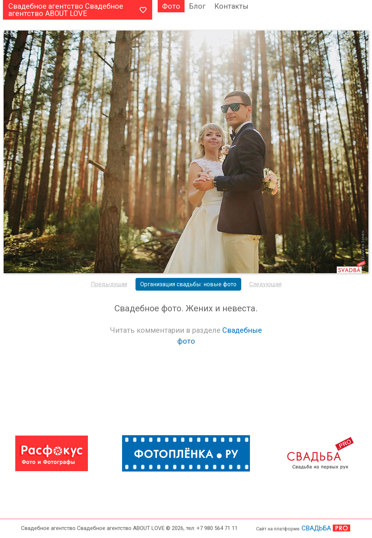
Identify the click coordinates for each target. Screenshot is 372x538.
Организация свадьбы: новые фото (188, 284)
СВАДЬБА (316, 528)
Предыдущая (109, 284)
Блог (197, 6)
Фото (171, 6)
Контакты (231, 6)
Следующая (265, 284)
